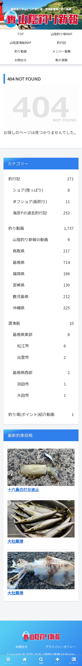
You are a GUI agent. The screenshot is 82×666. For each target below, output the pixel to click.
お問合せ (21, 646)
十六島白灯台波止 (23, 489)
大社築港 (15, 541)
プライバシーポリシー (60, 646)
